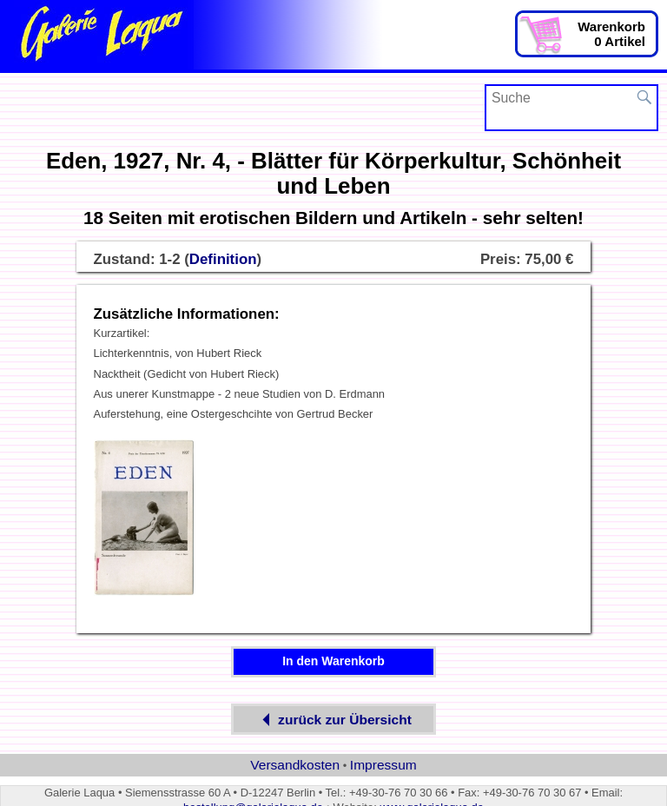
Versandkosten (295, 764)
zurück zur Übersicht (333, 719)
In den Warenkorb (333, 661)
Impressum (383, 764)
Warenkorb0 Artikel (611, 34)
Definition (223, 259)
